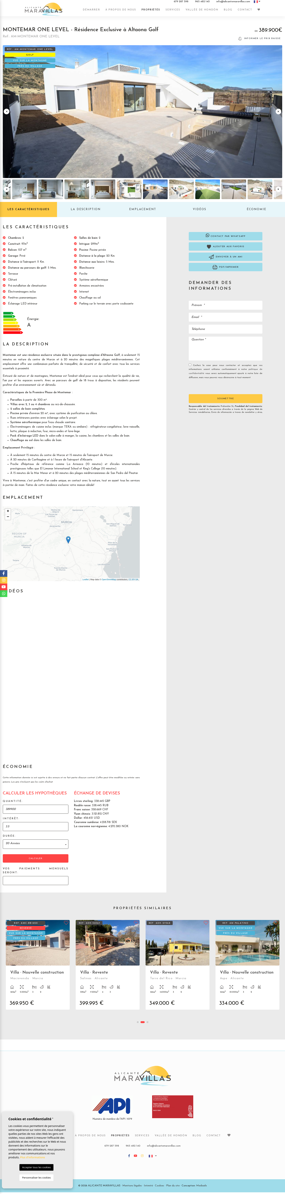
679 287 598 (181, 3)
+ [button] (8, 513)
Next (278, 113)
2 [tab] (143, 1024)
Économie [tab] (256, 211)
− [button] (8, 519)
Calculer (36, 860)
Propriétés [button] (150, 11)
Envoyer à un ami (226, 258)
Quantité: (13, 803)
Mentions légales (132, 1187)
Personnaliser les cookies (36, 1177)
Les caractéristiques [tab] (28, 211)
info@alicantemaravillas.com (233, 3)
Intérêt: (11, 820)
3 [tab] (147, 1024)
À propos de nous (120, 11)
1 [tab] (138, 1024)
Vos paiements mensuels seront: (35, 872)
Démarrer (91, 11)
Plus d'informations (32, 1157)
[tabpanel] (38, 969)
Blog (228, 11)
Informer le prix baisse (259, 40)
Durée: (9, 837)
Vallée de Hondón (202, 11)
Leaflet (85, 581)
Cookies (159, 1187)
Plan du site (173, 1187)
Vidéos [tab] (199, 211)
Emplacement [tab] (142, 211)
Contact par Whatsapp (226, 237)
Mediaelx (201, 1187)
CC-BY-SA (133, 581)
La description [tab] (86, 211)
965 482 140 (202, 3)
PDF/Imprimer (225, 269)
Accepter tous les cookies (36, 1167)
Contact (245, 11)
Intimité (148, 1187)
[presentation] (209, 388)
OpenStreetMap (109, 581)
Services (173, 11)
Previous (6, 113)
